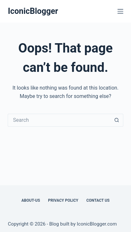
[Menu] (120, 11)
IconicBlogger (33, 11)
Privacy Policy (63, 200)
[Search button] (116, 120)
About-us (31, 200)
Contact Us (97, 200)
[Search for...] (59, 120)
